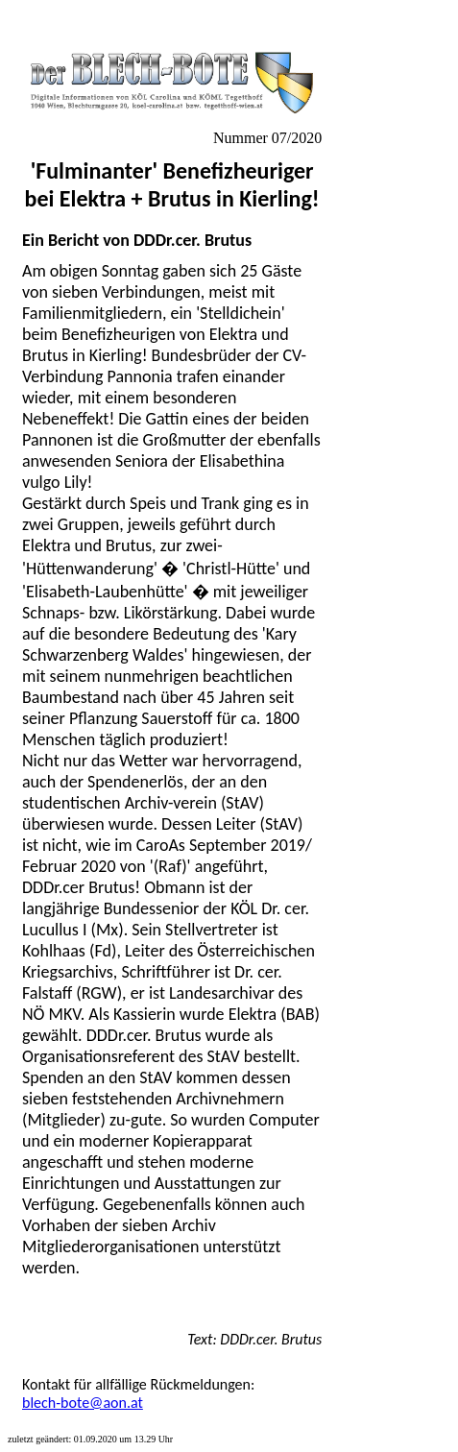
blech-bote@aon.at (82, 1402)
